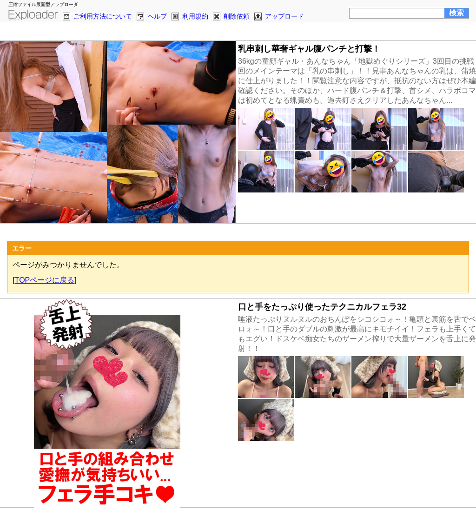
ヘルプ (157, 16)
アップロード (284, 16)
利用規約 (195, 16)
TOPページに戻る (45, 280)
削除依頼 (237, 16)
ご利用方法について (102, 16)
